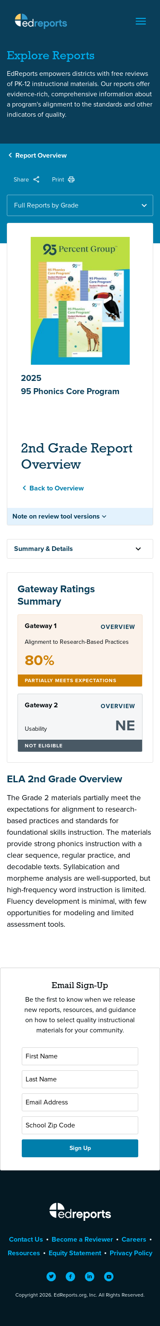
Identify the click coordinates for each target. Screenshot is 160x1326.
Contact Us (26, 1239)
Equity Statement (75, 1253)
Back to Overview (56, 488)
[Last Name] (80, 1079)
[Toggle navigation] (140, 21)
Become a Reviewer (82, 1239)
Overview (118, 627)
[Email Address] (80, 1102)
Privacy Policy (131, 1253)
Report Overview (41, 155)
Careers (134, 1239)
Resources (24, 1253)
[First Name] (80, 1056)
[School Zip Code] (80, 1125)
